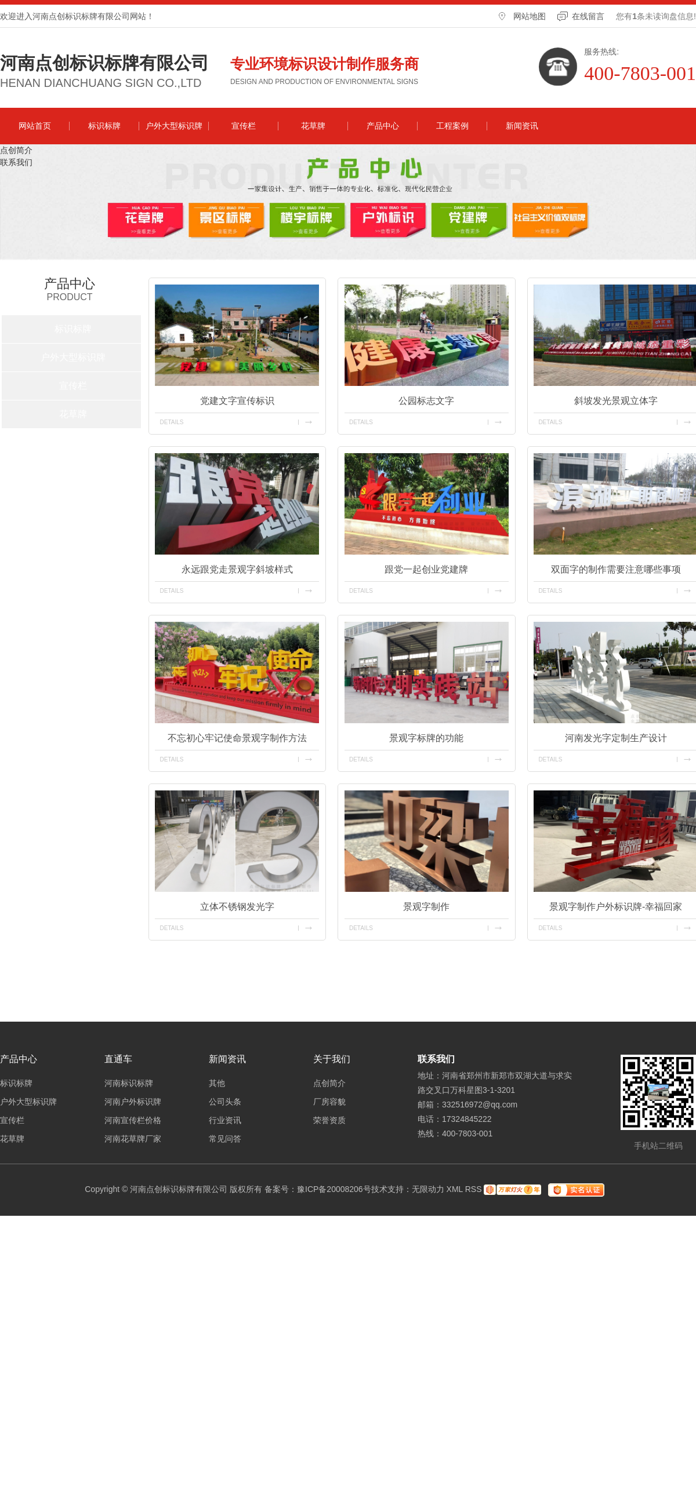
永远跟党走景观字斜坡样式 (237, 569)
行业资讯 (225, 1120)
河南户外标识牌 (132, 1101)
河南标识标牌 (128, 1083)
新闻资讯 (522, 125)
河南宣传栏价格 (132, 1120)
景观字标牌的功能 (426, 738)
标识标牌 (104, 125)
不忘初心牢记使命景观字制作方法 (237, 738)
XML (455, 1189)
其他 (217, 1083)
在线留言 (588, 16)
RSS (473, 1189)
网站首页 (35, 125)
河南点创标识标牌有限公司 (104, 63)
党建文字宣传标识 (237, 401)
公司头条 (225, 1101)
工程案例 (452, 125)
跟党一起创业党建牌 (426, 569)
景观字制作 (426, 907)
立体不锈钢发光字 (237, 907)
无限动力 (428, 1189)
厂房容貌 (329, 1101)
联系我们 (16, 162)
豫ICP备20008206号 (334, 1189)
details (171, 422)
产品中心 (383, 125)
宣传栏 (243, 125)
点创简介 (16, 150)
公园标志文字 (426, 401)
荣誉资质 (329, 1120)
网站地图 (529, 16)
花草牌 (313, 125)
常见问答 (225, 1138)
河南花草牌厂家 (132, 1138)
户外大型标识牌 (174, 125)
